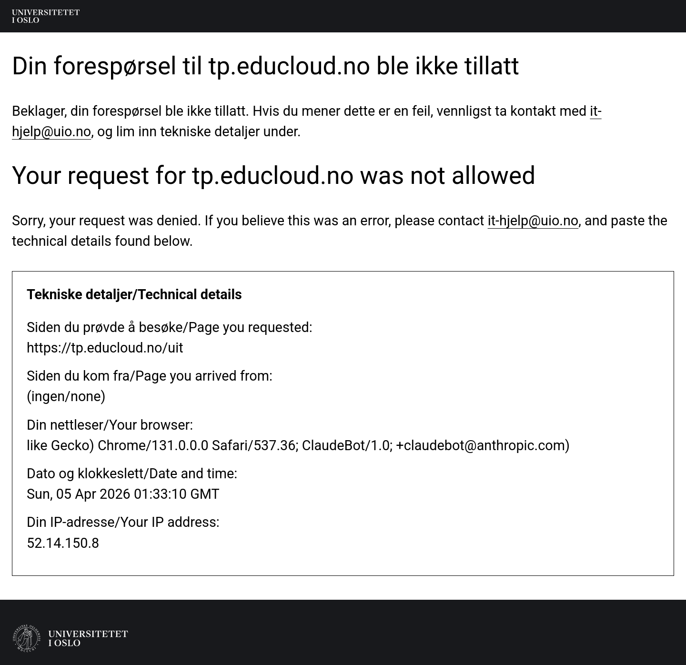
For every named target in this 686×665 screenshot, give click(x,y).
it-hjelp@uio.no (533, 220)
